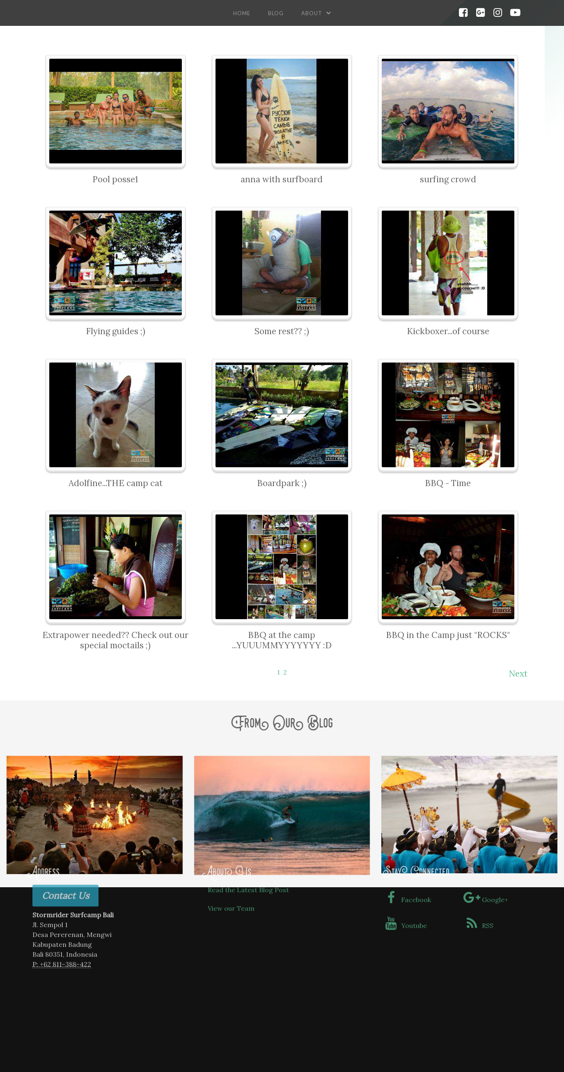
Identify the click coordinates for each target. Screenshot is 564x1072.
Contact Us (65, 842)
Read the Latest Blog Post (248, 837)
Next (518, 673)
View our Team (231, 855)
